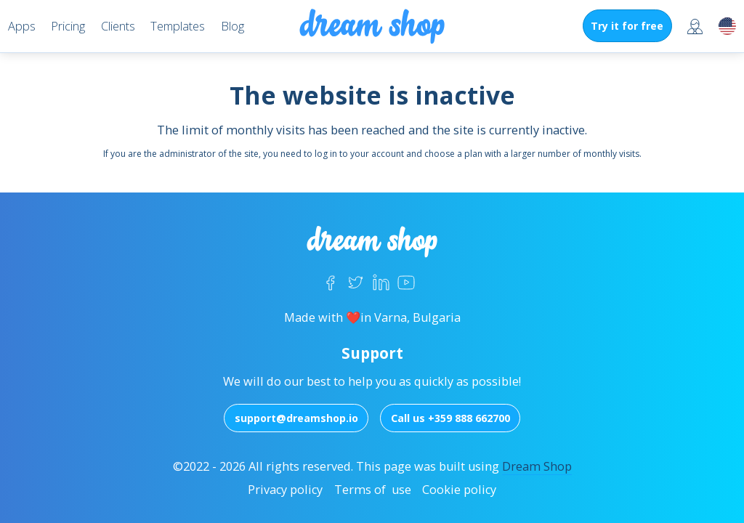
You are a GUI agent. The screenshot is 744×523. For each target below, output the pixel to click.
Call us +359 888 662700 (450, 418)
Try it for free (627, 26)
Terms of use (372, 490)
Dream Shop (537, 466)
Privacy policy (285, 490)
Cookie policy (459, 490)
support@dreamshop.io (296, 418)
